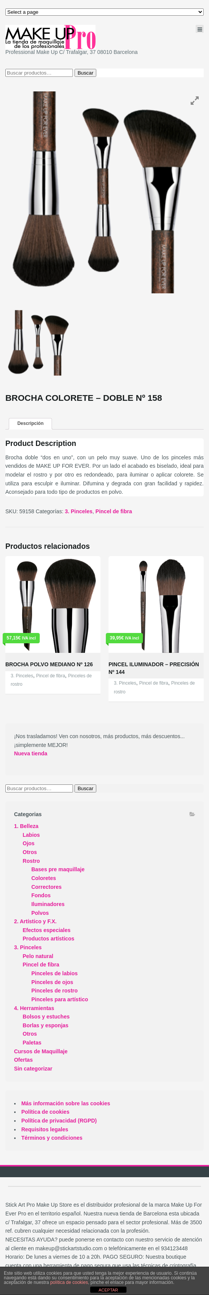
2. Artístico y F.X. (35, 921)
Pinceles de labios (54, 973)
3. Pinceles (78, 511)
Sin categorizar (33, 1069)
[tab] (30, 424)
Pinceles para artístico (59, 999)
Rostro (31, 861)
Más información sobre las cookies (65, 1103)
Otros (30, 852)
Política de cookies (45, 1112)
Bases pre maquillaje (57, 869)
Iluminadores (48, 904)
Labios (31, 835)
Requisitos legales (44, 1129)
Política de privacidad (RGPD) (59, 1121)
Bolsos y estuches (46, 1017)
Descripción (30, 423)
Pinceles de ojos (52, 982)
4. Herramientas (34, 1008)
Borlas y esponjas (45, 1025)
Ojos (28, 843)
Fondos (41, 895)
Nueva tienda (30, 753)
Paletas (32, 1043)
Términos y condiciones (52, 1138)
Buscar (85, 73)
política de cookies (69, 1282)
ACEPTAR (108, 1290)
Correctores (46, 887)
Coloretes (43, 878)
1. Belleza (26, 826)
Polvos (40, 913)
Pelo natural (38, 956)
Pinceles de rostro (54, 991)
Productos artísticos (48, 938)
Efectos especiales (46, 930)
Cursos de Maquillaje (41, 1051)
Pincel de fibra (114, 511)
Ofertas (23, 1060)
